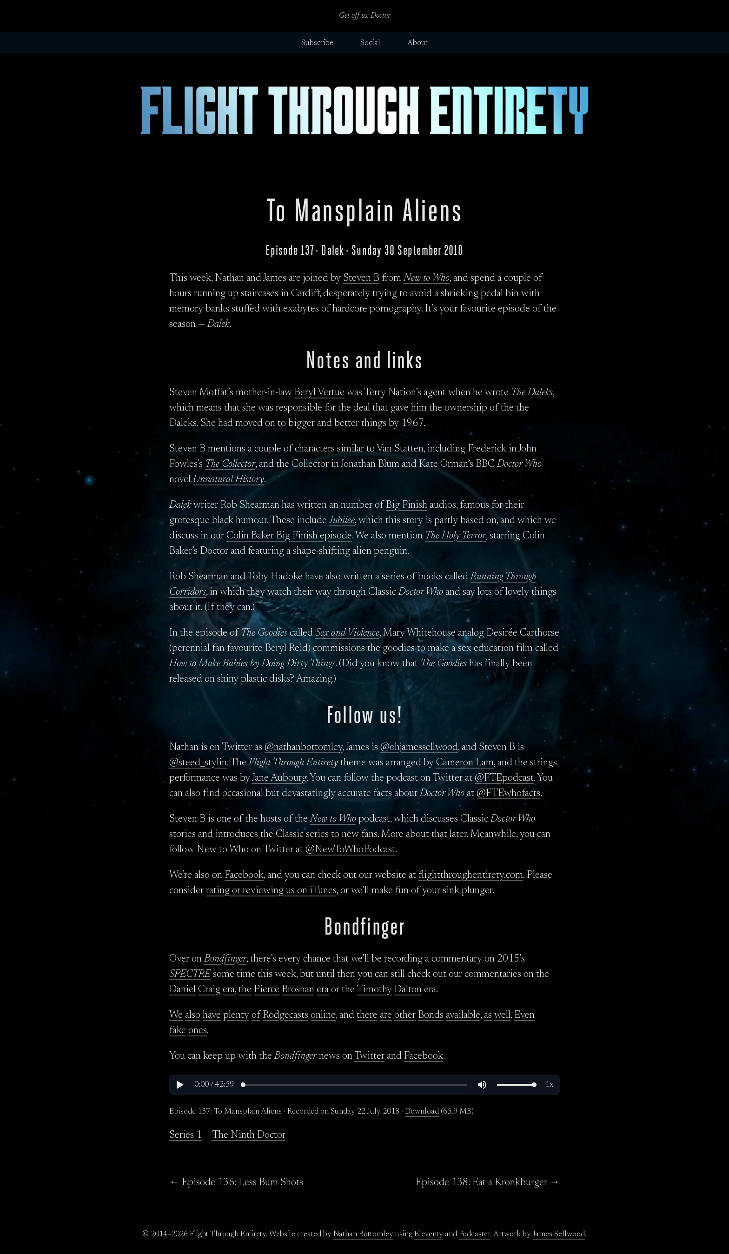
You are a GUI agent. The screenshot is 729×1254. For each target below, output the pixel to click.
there (367, 1015)
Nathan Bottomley (363, 1234)
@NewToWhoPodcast (350, 850)
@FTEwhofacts (508, 794)
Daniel (182, 990)
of (256, 1015)
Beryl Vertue (319, 393)
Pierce (266, 990)
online (323, 1015)
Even (524, 1015)
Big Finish (406, 505)
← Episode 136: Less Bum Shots (236, 1183)
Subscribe (317, 43)
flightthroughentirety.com (470, 875)
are (386, 1015)
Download (422, 1111)
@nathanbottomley (304, 748)
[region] (364, 1085)
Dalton (408, 990)
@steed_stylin (198, 763)
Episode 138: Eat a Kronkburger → (488, 1183)
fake (177, 1031)
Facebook (244, 875)
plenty (236, 1015)
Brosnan (298, 990)
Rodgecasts (285, 1015)
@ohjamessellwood (419, 748)
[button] (179, 1085)
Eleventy (428, 1234)
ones (197, 1031)
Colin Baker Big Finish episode (289, 536)
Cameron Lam (465, 763)
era (229, 990)
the (245, 990)
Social (370, 43)
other (405, 1015)
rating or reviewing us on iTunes (271, 891)
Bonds (431, 1015)
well (502, 1015)
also (192, 1015)
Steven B (361, 278)
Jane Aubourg (279, 778)
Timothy (374, 990)
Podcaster (474, 1234)
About (417, 43)
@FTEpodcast (504, 778)
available (463, 1015)
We (176, 1015)
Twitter (369, 1056)
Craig (209, 990)
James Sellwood (559, 1234)
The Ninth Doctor (248, 1135)
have (212, 1015)
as (488, 1015)
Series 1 (185, 1135)
